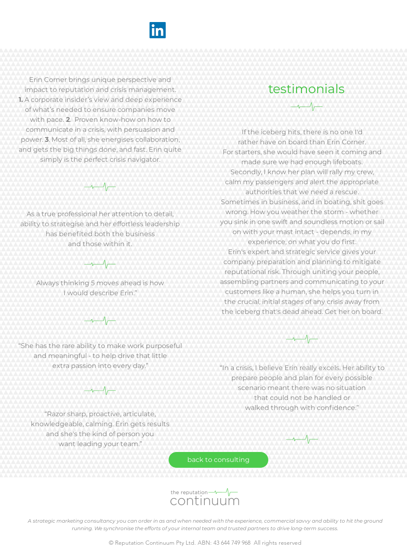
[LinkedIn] (158, 30)
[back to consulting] (218, 460)
